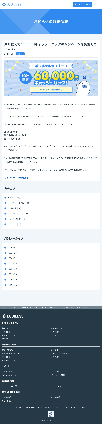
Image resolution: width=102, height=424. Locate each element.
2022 (10, 268)
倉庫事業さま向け (10, 344)
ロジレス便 (55, 335)
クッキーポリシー (51, 407)
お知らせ (37, 307)
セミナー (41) (14, 224)
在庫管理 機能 (7, 350)
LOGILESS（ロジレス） (10, 307)
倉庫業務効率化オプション (12, 353)
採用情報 (55, 397)
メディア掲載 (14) (16, 218)
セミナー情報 (56, 386)
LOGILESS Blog (9, 386)
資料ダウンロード (82, 4)
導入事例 (55, 332)
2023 (10, 263)
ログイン (55, 371)
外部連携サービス (58, 328)
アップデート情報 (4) (18, 202)
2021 (10, 274)
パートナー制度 (58, 375)
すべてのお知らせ (25, 307)
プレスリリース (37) (17, 213)
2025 (10, 252)
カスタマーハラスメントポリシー (73, 407)
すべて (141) (13, 197)
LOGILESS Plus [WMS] (60, 353)
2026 (10, 247)
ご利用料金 (6, 332)
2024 (10, 258)
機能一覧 (5, 328)
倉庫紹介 (5, 338)
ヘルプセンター (9, 375)
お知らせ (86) (14, 208)
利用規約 (19, 407)
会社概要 (6, 397)
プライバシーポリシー (33, 407)
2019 (10, 284)
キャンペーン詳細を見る (16, 177)
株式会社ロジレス (11, 392)
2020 (10, 279)
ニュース (6, 401)
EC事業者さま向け (10, 322)
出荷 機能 (54, 350)
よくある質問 (7, 371)
